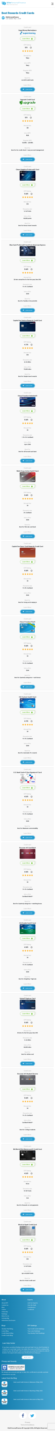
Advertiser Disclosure (8, 1321)
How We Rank (32, 1305)
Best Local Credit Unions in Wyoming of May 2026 (28, 1391)
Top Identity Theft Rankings (36, 1334)
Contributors (31, 1308)
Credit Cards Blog (7, 1336)
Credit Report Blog (7, 1334)
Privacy (27, 1422)
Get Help (27, 1357)
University (5, 1312)
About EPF (5, 1303)
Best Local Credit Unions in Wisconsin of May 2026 (28, 1399)
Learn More (27, 38)
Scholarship (5, 1319)
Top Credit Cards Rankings (36, 1329)
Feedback (31, 1310)
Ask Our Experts (33, 1303)
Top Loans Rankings (34, 1331)
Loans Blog (5, 1331)
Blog (3, 1308)
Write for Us (5, 1316)
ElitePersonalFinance (12, 17)
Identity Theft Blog (7, 1329)
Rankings (4, 1314)
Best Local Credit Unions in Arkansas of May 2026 (28, 1382)
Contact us (5, 1305)
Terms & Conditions (27, 1425)
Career (4, 1310)
